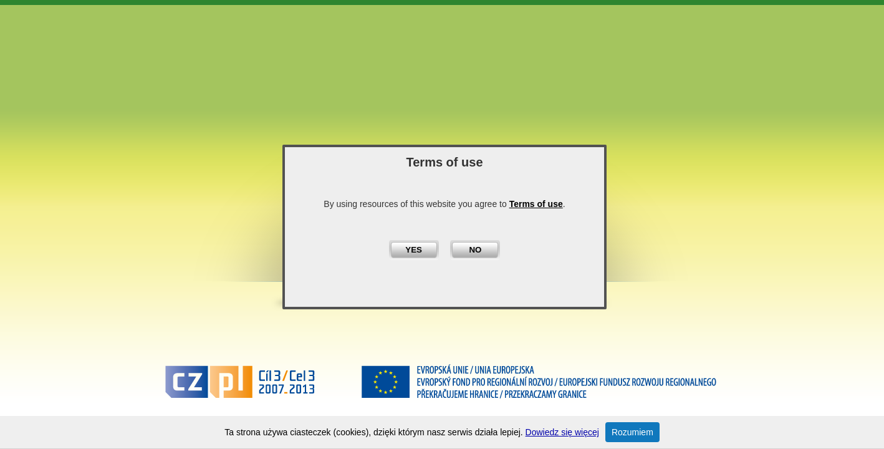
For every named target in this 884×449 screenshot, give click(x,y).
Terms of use (536, 204)
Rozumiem (632, 432)
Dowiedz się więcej (562, 432)
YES (413, 249)
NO (475, 249)
